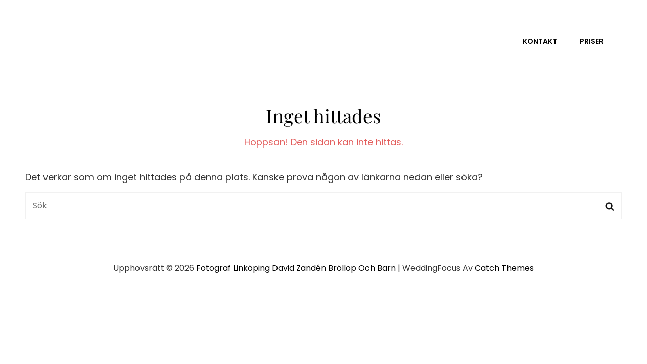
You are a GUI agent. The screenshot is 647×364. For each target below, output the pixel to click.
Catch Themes (504, 268)
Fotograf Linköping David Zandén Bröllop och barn (296, 268)
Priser (592, 41)
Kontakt (540, 41)
